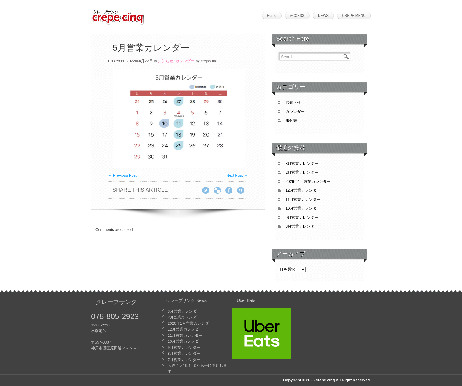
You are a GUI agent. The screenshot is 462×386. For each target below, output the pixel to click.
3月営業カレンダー (302, 163)
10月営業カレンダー (303, 208)
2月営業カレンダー (302, 172)
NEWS (323, 16)
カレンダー (184, 61)
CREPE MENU (354, 16)
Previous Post (122, 175)
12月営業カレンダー (303, 190)
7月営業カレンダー (184, 359)
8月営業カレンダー (302, 226)
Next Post (237, 175)
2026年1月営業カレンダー (308, 181)
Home (271, 16)
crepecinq (209, 61)
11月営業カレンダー (303, 199)
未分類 (291, 120)
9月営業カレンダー (302, 217)
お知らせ (165, 61)
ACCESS (297, 16)
